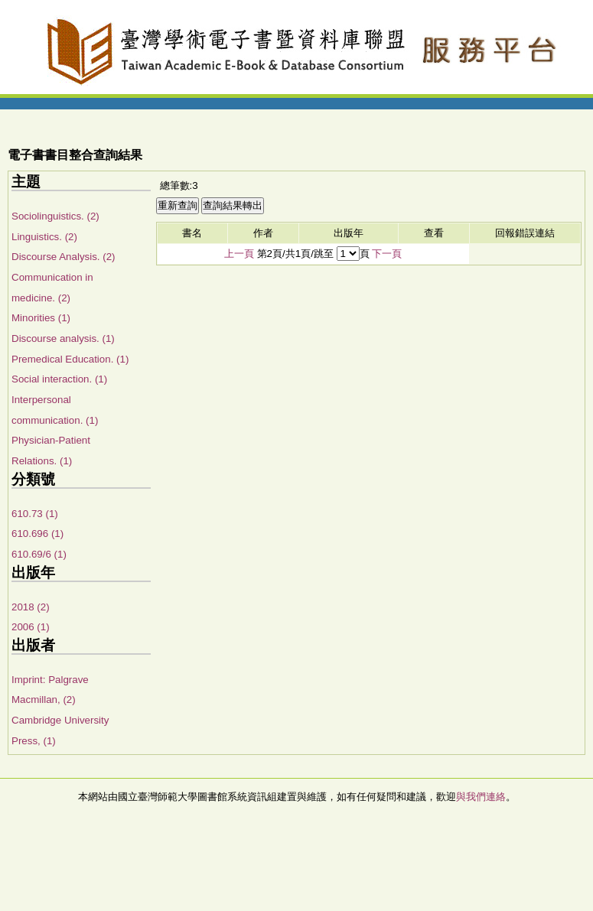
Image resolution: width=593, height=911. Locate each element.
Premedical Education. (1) (70, 359)
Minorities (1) (40, 318)
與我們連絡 (481, 796)
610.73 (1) (34, 513)
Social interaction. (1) (59, 379)
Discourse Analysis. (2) (63, 256)
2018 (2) (30, 607)
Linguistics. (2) (44, 236)
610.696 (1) (37, 533)
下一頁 (387, 253)
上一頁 (239, 253)
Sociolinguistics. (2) (55, 216)
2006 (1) (30, 627)
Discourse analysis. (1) (63, 338)
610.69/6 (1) (39, 554)
